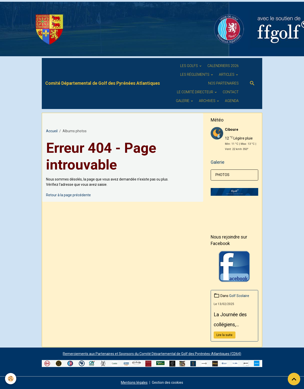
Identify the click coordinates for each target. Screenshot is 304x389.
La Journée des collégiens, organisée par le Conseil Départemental (231, 321)
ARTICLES (227, 74)
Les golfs (189, 66)
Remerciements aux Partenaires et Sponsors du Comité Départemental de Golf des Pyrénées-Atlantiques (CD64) (152, 354)
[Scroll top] (294, 379)
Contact (231, 92)
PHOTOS (222, 175)
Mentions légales (134, 382)
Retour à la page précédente (68, 195)
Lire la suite (224, 335)
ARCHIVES (207, 101)
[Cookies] (10, 378)
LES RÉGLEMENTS (195, 74)
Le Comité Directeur (195, 92)
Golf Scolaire (239, 296)
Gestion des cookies (167, 382)
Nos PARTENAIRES (223, 83)
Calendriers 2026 (223, 66)
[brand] (102, 83)
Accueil (52, 131)
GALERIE (183, 101)
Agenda (232, 101)
